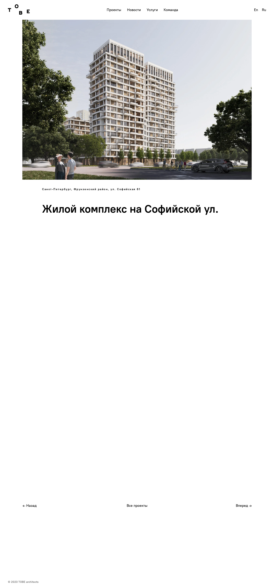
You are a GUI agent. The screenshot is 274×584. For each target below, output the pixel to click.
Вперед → (244, 505)
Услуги (152, 10)
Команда (171, 10)
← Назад (30, 505)
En (256, 10)
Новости (134, 10)
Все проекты (137, 505)
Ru (264, 10)
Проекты (114, 10)
